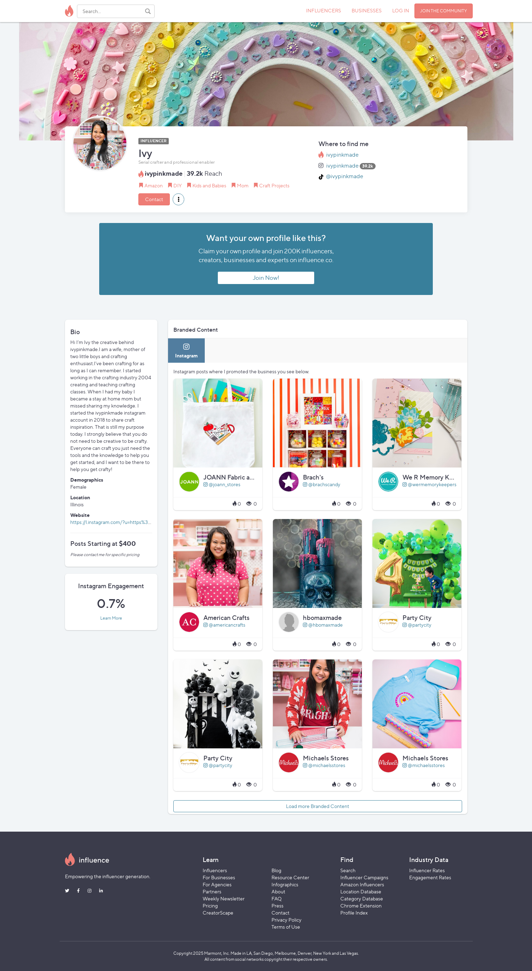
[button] (178, 199)
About (278, 891)
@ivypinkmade (344, 176)
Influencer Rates (427, 870)
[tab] (186, 350)
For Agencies (217, 884)
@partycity (416, 625)
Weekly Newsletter (224, 898)
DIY (177, 185)
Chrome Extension (361, 906)
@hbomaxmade (323, 625)
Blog (276, 870)
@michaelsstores (324, 765)
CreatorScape (218, 913)
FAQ (276, 898)
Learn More (111, 618)
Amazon (153, 185)
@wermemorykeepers (429, 484)
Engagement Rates (430, 877)
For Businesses (219, 877)
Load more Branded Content (317, 806)
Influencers (215, 870)
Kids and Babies (209, 185)
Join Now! (266, 277)
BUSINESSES (367, 10)
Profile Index (354, 913)
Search (347, 870)
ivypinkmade (342, 154)
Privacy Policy (286, 920)
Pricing (210, 906)
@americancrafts (224, 625)
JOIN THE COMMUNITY (443, 10)
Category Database (361, 898)
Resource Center (290, 877)
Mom (243, 185)
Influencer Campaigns (364, 877)
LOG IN (400, 10)
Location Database (360, 891)
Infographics (284, 884)
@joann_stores (221, 484)
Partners (212, 891)
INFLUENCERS (323, 10)
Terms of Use (285, 927)
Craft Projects (274, 185)
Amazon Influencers (362, 884)
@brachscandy (321, 484)
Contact (154, 199)
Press (277, 906)
